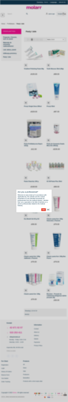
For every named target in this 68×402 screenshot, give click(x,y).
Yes (43, 209)
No (48, 209)
